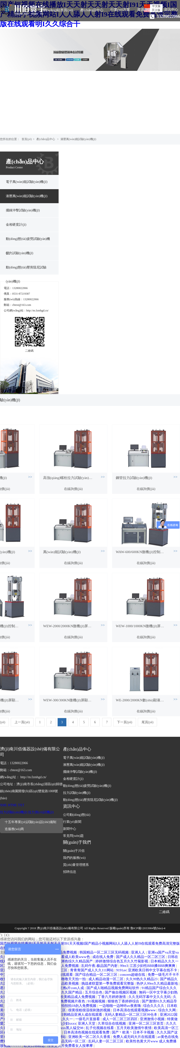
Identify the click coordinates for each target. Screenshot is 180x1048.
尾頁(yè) (148, 729)
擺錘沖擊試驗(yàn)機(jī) (23, 210)
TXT (21, 805)
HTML (12, 805)
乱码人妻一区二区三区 (106, 1041)
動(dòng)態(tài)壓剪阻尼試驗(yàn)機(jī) (26, 270)
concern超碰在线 (133, 974)
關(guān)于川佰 (74, 851)
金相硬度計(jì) (16, 224)
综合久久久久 (154, 1006)
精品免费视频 (67, 952)
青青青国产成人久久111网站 (92, 970)
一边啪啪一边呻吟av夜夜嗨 (120, 1006)
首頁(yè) (27, 139)
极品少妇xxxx (65, 1023)
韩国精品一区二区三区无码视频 (104, 952)
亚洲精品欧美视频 (65, 983)
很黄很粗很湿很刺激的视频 (89, 1010)
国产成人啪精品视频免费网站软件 (113, 988)
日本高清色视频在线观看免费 (87, 1032)
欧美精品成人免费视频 (78, 997)
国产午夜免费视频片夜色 (66, 1001)
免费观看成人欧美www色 (71, 957)
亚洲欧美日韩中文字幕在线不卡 (153, 970)
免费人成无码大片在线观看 (134, 1037)
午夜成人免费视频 (65, 966)
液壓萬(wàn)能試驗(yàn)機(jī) (78, 139)
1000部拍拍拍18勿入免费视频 (74, 1006)
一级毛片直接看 (88, 1019)
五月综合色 (94, 992)
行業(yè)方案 (120, 9)
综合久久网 (167, 1010)
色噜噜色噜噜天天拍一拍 (67, 979)
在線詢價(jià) (73, 544)
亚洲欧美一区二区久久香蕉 (89, 1037)
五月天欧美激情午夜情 (134, 1028)
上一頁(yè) (22, 729)
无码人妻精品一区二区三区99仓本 (131, 1014)
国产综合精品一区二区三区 (96, 974)
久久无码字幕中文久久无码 (150, 997)
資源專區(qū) (147, 9)
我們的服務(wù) (74, 858)
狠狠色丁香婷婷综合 (124, 1001)
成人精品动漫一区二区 (106, 979)
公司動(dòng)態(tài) (76, 815)
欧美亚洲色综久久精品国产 (72, 961)
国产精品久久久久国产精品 (61, 992)
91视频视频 (97, 1001)
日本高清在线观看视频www (135, 1010)
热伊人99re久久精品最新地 (157, 983)
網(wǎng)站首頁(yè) (58, 10)
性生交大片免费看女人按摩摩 (70, 1046)
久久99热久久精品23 (142, 979)
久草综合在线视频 (112, 1023)
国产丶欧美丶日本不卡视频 (133, 1032)
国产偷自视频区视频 (121, 992)
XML (3, 805)
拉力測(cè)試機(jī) (41, 812)
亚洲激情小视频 (152, 1019)
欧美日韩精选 (35, 1046)
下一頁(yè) (124, 729)
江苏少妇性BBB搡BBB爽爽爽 (153, 966)
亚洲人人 (138, 952)
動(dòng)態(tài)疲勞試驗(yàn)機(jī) (28, 241)
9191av (121, 970)
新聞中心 (69, 829)
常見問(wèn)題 (73, 836)
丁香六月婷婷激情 (112, 997)
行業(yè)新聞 (72, 822)
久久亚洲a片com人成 (68, 988)
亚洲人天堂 (87, 1023)
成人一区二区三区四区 (120, 1019)
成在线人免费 (103, 957)
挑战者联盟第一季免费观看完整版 (108, 983)
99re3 (124, 966)
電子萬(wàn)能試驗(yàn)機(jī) (26, 182)
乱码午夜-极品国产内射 (100, 966)
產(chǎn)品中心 (92, 10)
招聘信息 (69, 872)
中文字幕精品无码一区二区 (65, 1041)
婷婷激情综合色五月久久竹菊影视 (122, 961)
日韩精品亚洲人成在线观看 (81, 1014)
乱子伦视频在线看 (100, 1028)
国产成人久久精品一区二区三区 (141, 957)
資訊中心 (171, 9)
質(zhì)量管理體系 (76, 865)
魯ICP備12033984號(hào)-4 (147, 928)
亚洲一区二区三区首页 (146, 1023)
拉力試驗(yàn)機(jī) (19, 253)
